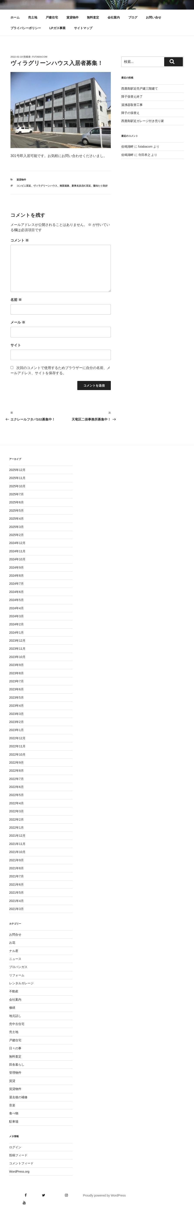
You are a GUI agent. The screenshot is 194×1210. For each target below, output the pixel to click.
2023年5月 (16, 697)
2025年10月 (17, 486)
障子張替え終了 (132, 96)
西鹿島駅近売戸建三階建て (139, 88)
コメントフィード (21, 1163)
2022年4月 (16, 803)
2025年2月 (16, 535)
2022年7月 (16, 779)
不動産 (13, 991)
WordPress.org (19, 1171)
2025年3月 (16, 527)
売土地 (32, 17)
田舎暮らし (16, 1064)
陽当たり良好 (100, 185)
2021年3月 (16, 909)
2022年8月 (16, 770)
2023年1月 (16, 730)
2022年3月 (16, 811)
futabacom (39, 56)
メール (17, 322)
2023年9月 (16, 665)
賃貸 (12, 1081)
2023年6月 (16, 689)
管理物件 (15, 1072)
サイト (15, 345)
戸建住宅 (52, 17)
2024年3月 (16, 616)
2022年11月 (17, 746)
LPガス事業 (57, 28)
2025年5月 (16, 510)
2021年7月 (16, 876)
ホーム (15, 17)
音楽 (12, 1105)
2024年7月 (16, 583)
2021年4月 (16, 901)
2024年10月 (17, 559)
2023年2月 (16, 722)
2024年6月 (16, 592)
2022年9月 (16, 762)
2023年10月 (17, 657)
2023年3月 (16, 714)
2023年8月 (16, 673)
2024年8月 (16, 575)
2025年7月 (16, 494)
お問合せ (15, 934)
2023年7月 (16, 681)
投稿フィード (18, 1155)
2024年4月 (16, 608)
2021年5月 (16, 892)
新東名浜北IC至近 (81, 185)
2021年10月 (17, 852)
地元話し (15, 1016)
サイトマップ (83, 28)
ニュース (15, 959)
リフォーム (16, 975)
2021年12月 (17, 835)
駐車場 (13, 1121)
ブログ (132, 17)
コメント (19, 240)
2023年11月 (17, 648)
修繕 (12, 1007)
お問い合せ (153, 17)
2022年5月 (16, 795)
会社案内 (114, 17)
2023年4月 (16, 705)
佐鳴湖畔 (127, 146)
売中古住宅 (16, 1024)
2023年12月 (17, 640)
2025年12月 (17, 470)
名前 (16, 300)
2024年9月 (16, 567)
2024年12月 (17, 543)
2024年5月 (16, 600)
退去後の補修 (18, 1097)
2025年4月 (16, 518)
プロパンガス (18, 967)
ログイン (15, 1147)
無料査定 (93, 17)
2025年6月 (16, 502)
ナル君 (13, 951)
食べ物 (13, 1113)
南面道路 (64, 185)
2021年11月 (17, 844)
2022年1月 (16, 827)
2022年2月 (16, 819)
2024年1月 (16, 632)
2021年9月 (16, 860)
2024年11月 (17, 551)
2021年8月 (16, 868)
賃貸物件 (72, 17)
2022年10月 (17, 754)
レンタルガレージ (21, 983)
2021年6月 (16, 884)
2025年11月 (17, 478)
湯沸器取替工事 (132, 105)
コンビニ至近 (24, 185)
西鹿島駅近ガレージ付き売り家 (142, 121)
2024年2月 (16, 624)
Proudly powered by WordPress (104, 1195)
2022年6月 (16, 787)
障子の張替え (130, 113)
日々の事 (15, 1048)
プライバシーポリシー (25, 28)
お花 (12, 942)
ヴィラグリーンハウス (45, 185)
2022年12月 (17, 738)
